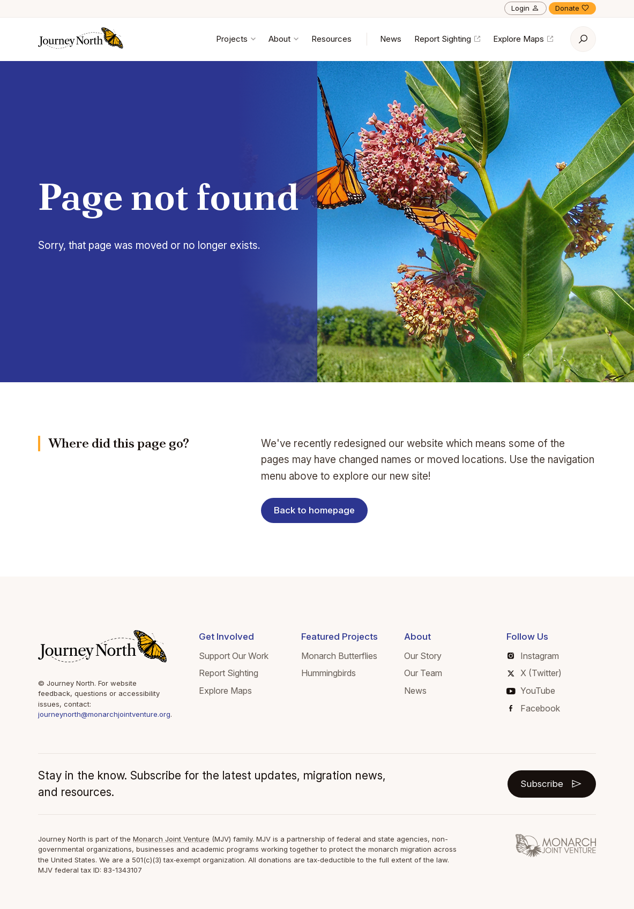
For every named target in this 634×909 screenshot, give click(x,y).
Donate (572, 8)
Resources (331, 39)
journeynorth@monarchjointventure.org (104, 714)
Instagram (533, 655)
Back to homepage (314, 510)
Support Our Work (233, 655)
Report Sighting (447, 39)
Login (525, 8)
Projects (236, 39)
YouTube (530, 690)
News (390, 39)
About (283, 39)
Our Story (423, 655)
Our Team (423, 673)
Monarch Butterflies (339, 655)
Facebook (534, 708)
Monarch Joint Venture (171, 839)
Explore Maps (523, 39)
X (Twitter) (535, 673)
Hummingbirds (328, 673)
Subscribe (551, 783)
